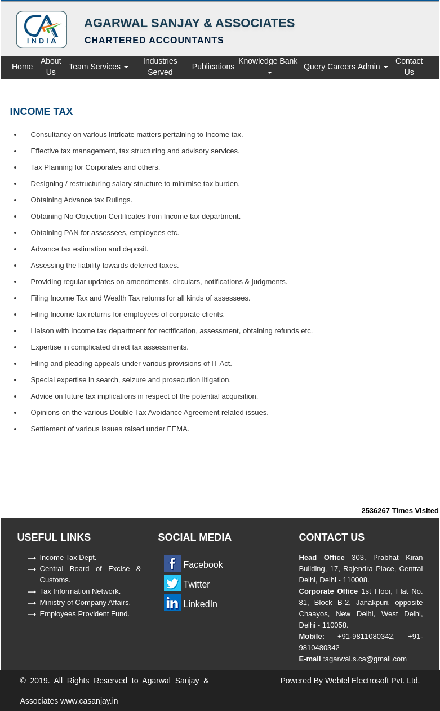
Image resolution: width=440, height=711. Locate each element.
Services (109, 66)
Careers (341, 66)
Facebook (203, 564)
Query (314, 66)
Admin (373, 66)
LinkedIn (201, 604)
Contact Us (409, 66)
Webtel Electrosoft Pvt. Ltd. (372, 680)
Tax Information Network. (80, 591)
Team (78, 66)
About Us (51, 66)
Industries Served (160, 66)
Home (22, 66)
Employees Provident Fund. (85, 614)
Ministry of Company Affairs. (85, 602)
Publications (213, 66)
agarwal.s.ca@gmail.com (366, 659)
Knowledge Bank (269, 65)
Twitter (197, 584)
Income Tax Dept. (68, 557)
